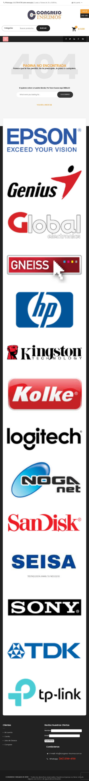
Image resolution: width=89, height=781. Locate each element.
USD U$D (84, 16)
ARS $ (83, 11)
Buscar (43, 28)
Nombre (47, 730)
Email (46, 736)
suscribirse (65, 94)
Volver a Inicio (44, 105)
